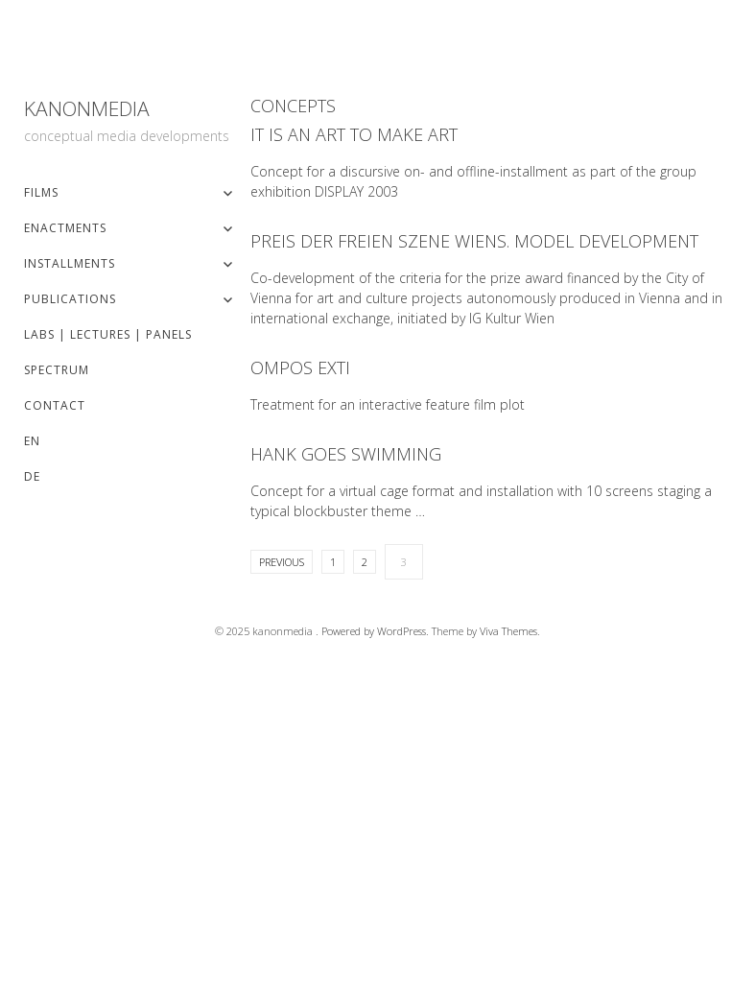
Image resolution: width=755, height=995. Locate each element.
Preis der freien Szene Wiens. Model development (474, 240)
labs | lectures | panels (108, 334)
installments (69, 263)
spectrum (56, 370)
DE (32, 476)
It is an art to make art (354, 134)
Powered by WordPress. (376, 631)
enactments (65, 228)
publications (70, 299)
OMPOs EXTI (300, 367)
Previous (281, 562)
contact (54, 405)
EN (32, 441)
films (41, 192)
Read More (262, 241)
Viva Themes (508, 631)
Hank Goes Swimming (345, 453)
